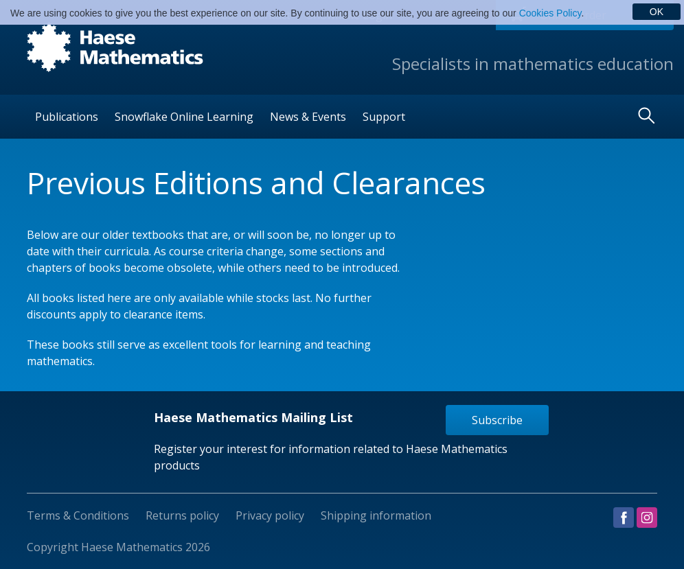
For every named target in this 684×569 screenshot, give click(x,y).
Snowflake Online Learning (184, 116)
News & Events (308, 116)
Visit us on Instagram (647, 517)
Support (384, 116)
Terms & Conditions (78, 515)
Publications (66, 116)
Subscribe (497, 420)
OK (656, 11)
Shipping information (376, 515)
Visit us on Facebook (623, 517)
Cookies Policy (550, 13)
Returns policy (182, 515)
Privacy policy (270, 515)
